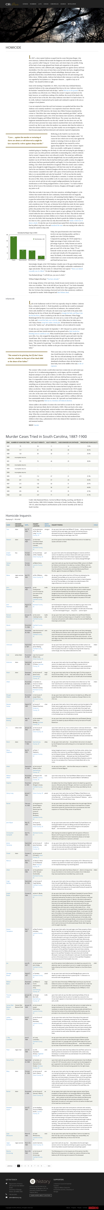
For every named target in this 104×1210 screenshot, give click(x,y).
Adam (8, 672)
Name (8, 525)
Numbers (33, 4)
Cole (7, 655)
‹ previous (9, 1166)
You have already (53, 279)
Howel (8, 853)
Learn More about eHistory (41, 1195)
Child (96, 525)
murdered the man (57, 225)
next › (49, 1166)
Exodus (63, 4)
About (68, 1208)
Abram (8, 625)
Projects (73, 1208)
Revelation (72, 4)
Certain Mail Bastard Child (9, 1007)
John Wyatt (9, 822)
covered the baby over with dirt (47, 320)
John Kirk (9, 630)
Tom (7, 529)
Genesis (25, 4)
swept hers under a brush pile (51, 322)
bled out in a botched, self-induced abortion (58, 401)
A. (6, 728)
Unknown (9, 645)
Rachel (8, 803)
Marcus (8, 861)
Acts (40, 4)
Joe (7, 963)
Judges (46, 4)
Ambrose (9, 662)
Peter (8, 1050)
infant (8, 682)
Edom (8, 742)
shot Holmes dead (63, 292)
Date (27, 525)
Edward (8, 539)
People (79, 1208)
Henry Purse (10, 1060)
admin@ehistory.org (15, 1197)
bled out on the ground (70, 90)
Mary (7, 1071)
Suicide (36, 425)
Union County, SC (38, 557)
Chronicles (54, 4)
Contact (85, 1208)
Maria (8, 575)
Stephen (8, 783)
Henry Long (9, 793)
